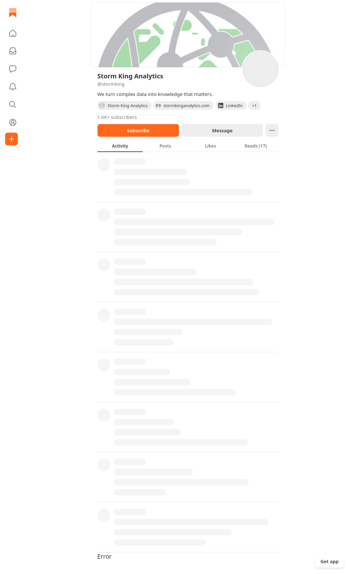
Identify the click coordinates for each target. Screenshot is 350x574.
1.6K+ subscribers (117, 117)
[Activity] (12, 86)
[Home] (12, 12)
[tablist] (187, 145)
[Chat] (12, 68)
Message (222, 130)
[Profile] (12, 122)
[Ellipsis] (272, 130)
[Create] (11, 139)
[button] (12, 33)
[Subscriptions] (12, 51)
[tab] (120, 145)
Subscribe (138, 130)
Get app (329, 561)
